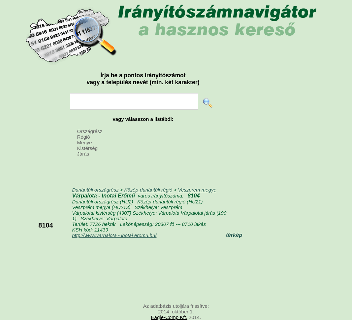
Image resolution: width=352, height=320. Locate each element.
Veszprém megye (197, 190)
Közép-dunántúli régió (148, 190)
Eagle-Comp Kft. (169, 317)
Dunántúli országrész (95, 190)
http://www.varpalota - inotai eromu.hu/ (114, 235)
